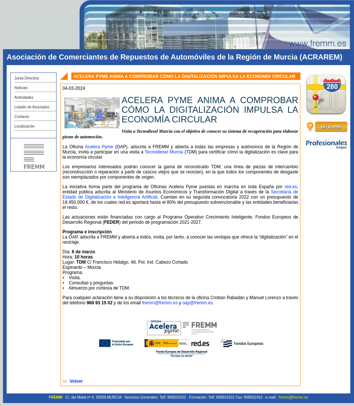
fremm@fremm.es (160, 302)
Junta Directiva (26, 78)
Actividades (23, 97)
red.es (291, 186)
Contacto (21, 117)
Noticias (21, 88)
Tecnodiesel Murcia (164, 152)
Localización (24, 126)
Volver (76, 381)
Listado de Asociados (32, 107)
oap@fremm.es (197, 302)
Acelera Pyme (99, 146)
